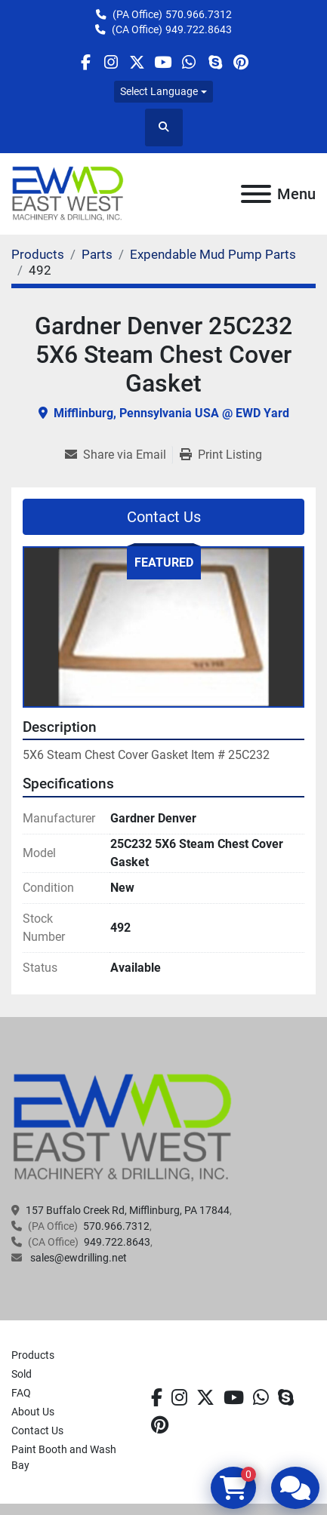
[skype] (214, 62)
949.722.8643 (198, 29)
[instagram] (111, 62)
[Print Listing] (221, 455)
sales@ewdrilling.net (77, 1258)
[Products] (37, 254)
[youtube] (162, 62)
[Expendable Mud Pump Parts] (213, 254)
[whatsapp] (189, 62)
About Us (32, 1412)
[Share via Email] (118, 455)
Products (32, 1355)
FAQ (21, 1393)
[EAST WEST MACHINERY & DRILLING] (122, 1126)
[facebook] (84, 62)
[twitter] (137, 62)
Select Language (159, 91)
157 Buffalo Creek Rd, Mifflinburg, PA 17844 (128, 1210)
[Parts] (97, 254)
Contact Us (164, 517)
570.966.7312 (198, 14)
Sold (21, 1374)
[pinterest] (240, 62)
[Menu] (256, 194)
